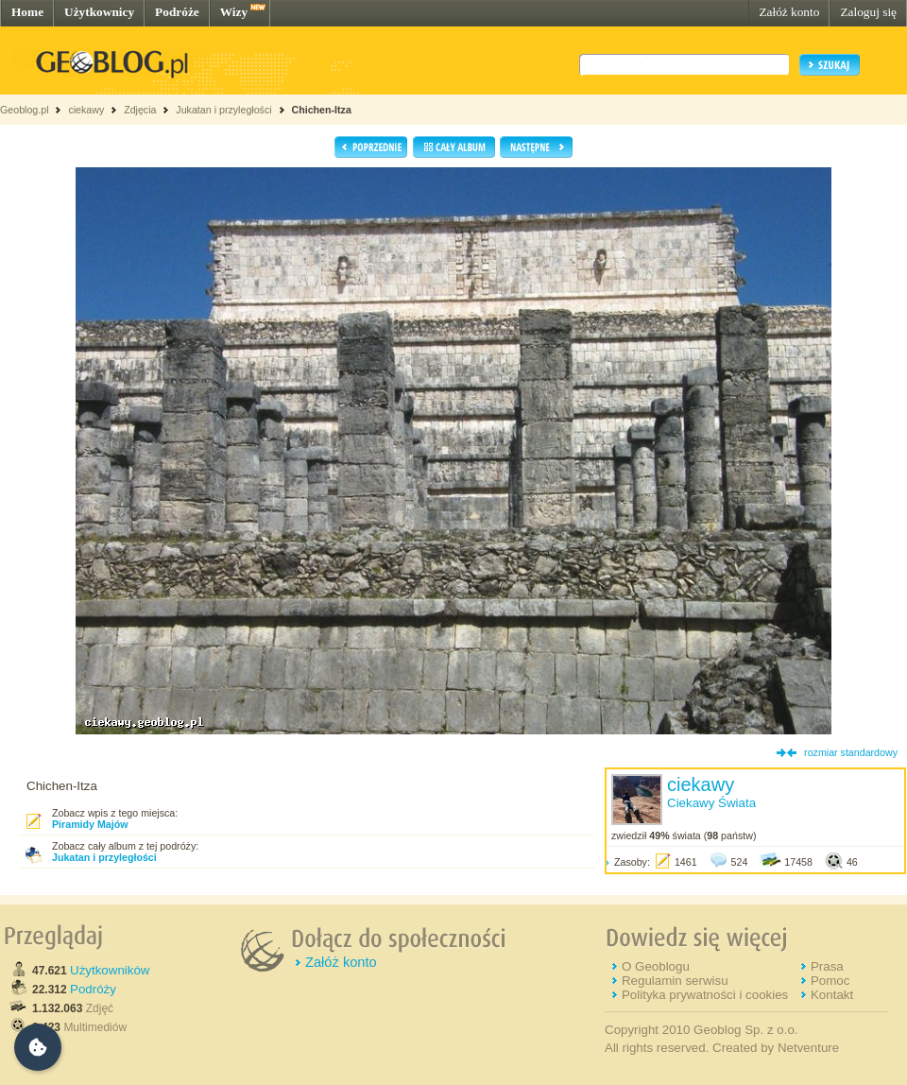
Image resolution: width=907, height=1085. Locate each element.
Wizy (234, 12)
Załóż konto (789, 12)
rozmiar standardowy (851, 752)
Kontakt (832, 995)
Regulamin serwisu (675, 980)
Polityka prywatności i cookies (705, 995)
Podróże (177, 12)
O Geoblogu (656, 966)
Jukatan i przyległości (223, 109)
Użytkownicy (99, 12)
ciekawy (86, 109)
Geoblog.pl (24, 109)
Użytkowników (109, 970)
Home (27, 12)
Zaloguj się (868, 12)
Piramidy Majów (90, 824)
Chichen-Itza (321, 109)
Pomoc (830, 980)
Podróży (93, 989)
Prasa (827, 966)
